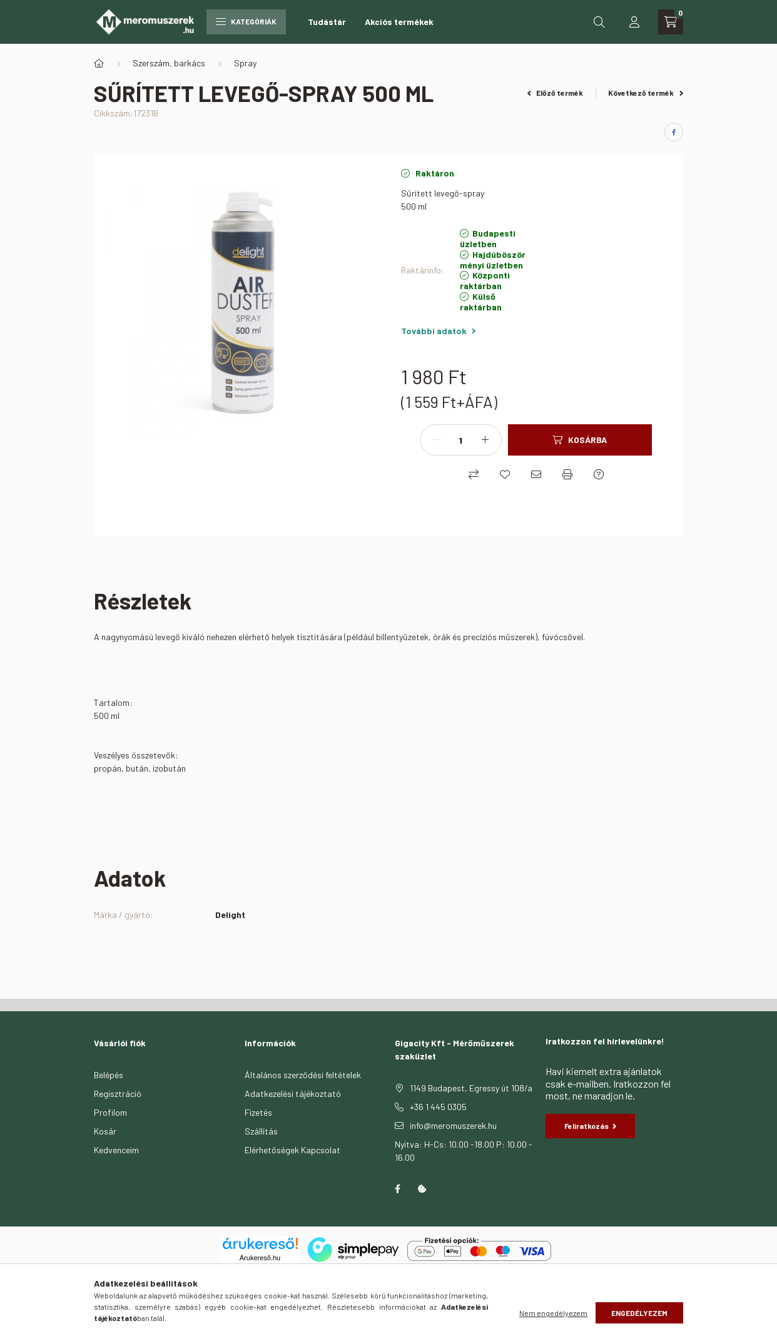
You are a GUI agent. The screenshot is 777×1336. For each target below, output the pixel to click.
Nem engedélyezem (553, 1312)
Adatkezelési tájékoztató (293, 1093)
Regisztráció (117, 1093)
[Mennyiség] (461, 440)
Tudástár (327, 21)
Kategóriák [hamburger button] (246, 21)
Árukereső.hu (260, 1258)
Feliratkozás (590, 1125)
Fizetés (258, 1112)
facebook (397, 1188)
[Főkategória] (99, 63)
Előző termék (555, 92)
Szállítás (261, 1131)
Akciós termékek (399, 21)
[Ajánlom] (536, 474)
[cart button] (670, 21)
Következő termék (645, 92)
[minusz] (436, 440)
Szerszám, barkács (169, 63)
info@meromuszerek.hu (453, 1125)
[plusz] (485, 440)
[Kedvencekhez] (504, 474)
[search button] (599, 21)
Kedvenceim (116, 1150)
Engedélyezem (639, 1312)
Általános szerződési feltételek (303, 1074)
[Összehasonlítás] (473, 474)
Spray (245, 63)
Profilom (110, 1112)
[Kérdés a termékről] (598, 474)
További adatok (438, 330)
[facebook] (673, 132)
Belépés (108, 1074)
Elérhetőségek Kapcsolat (292, 1150)
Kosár (105, 1131)
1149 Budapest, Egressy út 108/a (471, 1088)
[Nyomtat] (567, 474)
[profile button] (634, 21)
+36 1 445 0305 (438, 1106)
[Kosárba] (580, 440)
